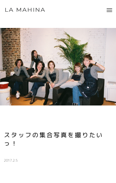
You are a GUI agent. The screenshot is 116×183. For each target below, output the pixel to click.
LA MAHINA (25, 10)
